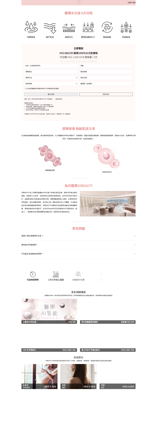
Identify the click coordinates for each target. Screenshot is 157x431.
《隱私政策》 (59, 153)
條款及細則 (59, 138)
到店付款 (106, 134)
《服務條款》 (67, 153)
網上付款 (51, 134)
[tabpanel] (30, 69)
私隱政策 (49, 138)
